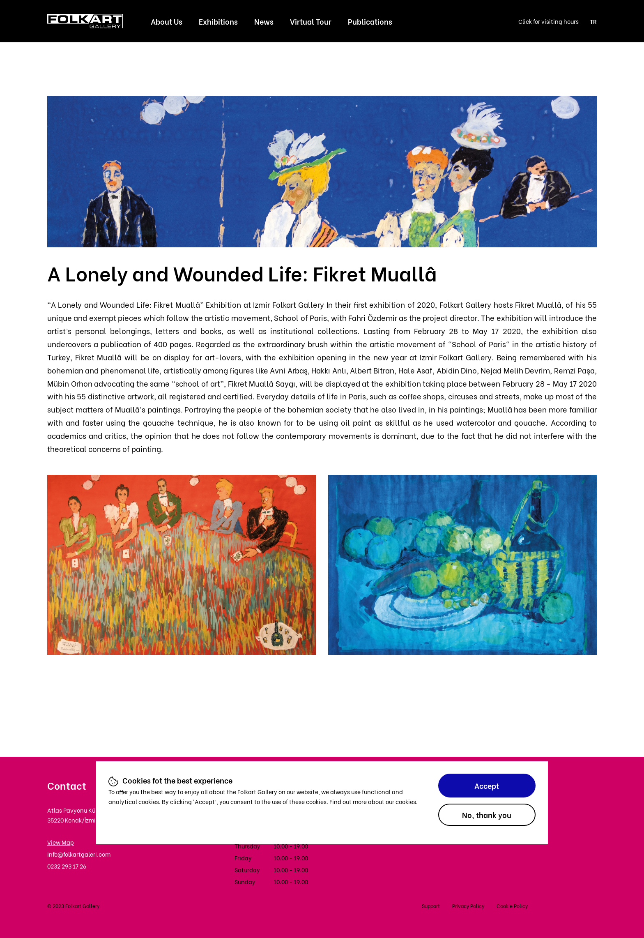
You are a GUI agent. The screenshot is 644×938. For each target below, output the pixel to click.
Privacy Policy (468, 905)
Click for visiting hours (548, 21)
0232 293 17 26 (66, 866)
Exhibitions (218, 21)
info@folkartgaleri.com (78, 854)
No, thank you (486, 814)
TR (593, 21)
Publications (370, 21)
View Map (60, 842)
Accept (486, 785)
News (264, 21)
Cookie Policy (512, 905)
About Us (166, 21)
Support (431, 905)
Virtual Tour (310, 21)
